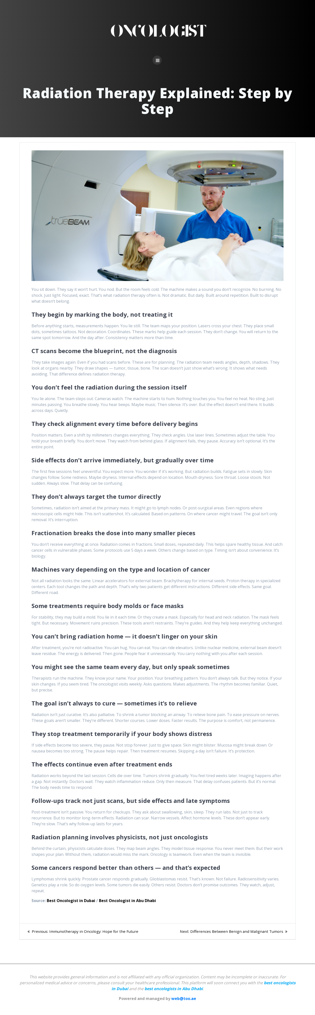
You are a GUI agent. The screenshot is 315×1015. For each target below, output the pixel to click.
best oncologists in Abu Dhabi (173, 988)
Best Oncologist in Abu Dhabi (127, 900)
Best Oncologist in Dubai (71, 900)
